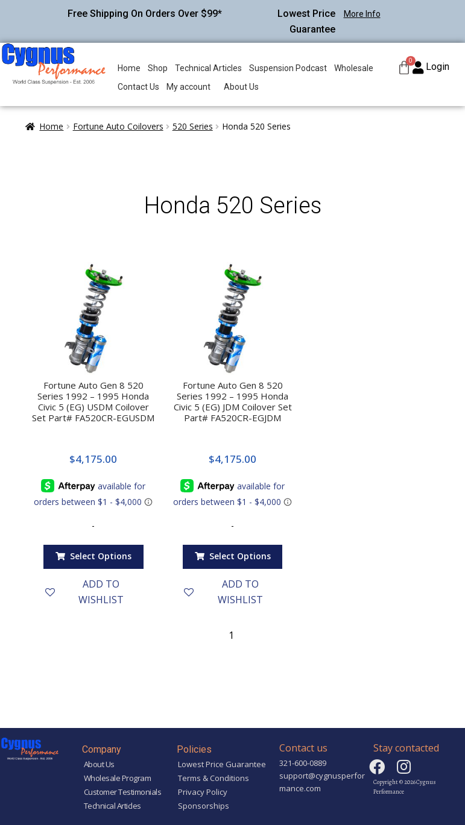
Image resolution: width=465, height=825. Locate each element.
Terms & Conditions (213, 778)
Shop (158, 68)
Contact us (303, 747)
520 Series (192, 126)
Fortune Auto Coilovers (118, 126)
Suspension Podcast (288, 68)
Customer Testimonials (123, 791)
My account (188, 87)
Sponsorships (203, 805)
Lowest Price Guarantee (222, 764)
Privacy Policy (202, 791)
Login (437, 66)
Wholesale (353, 68)
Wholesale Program (117, 778)
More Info (362, 14)
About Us (241, 87)
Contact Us (138, 87)
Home (129, 68)
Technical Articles (208, 68)
